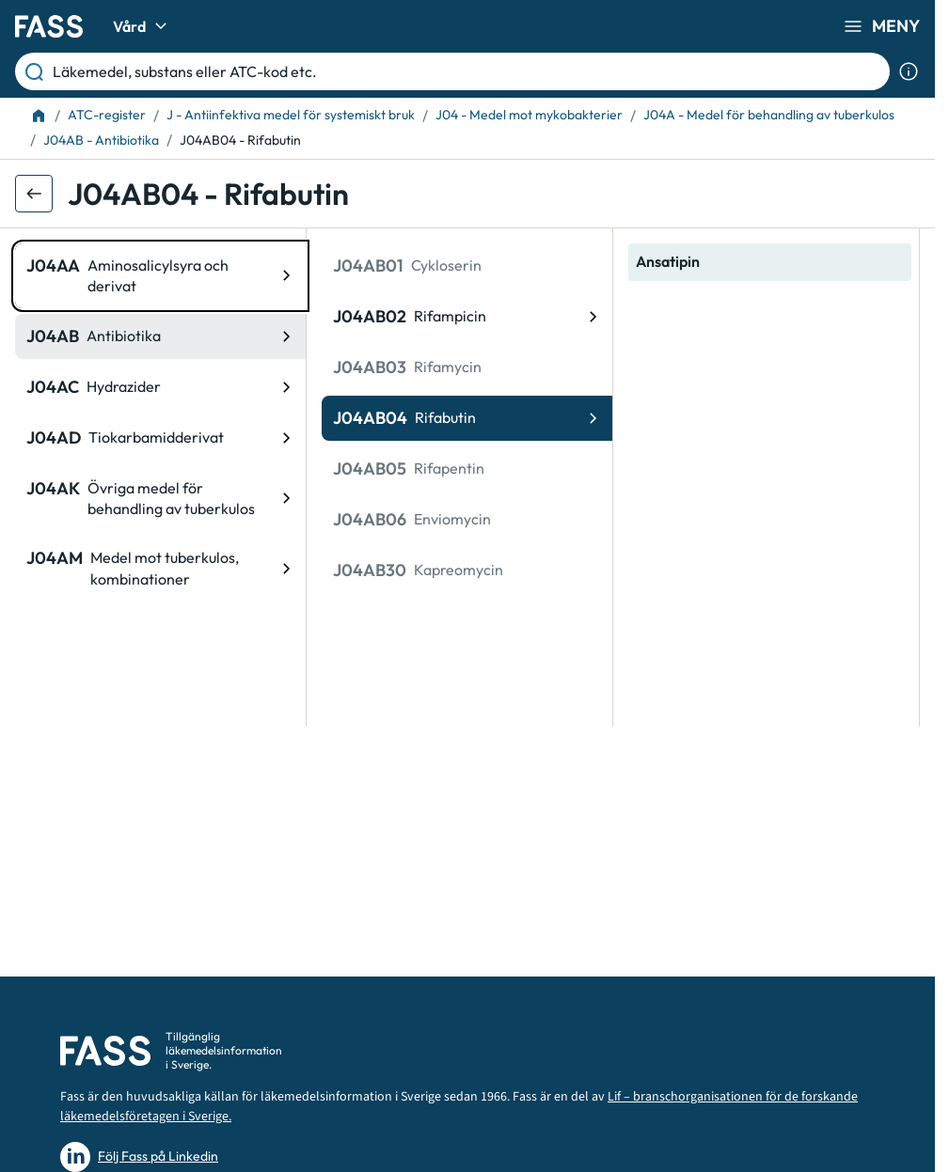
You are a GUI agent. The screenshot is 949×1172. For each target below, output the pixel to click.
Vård (142, 26)
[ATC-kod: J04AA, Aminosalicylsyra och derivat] (160, 275)
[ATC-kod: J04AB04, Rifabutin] (467, 418)
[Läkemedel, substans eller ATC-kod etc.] (467, 71)
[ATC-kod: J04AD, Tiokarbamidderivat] (160, 438)
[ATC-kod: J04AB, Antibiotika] (160, 336)
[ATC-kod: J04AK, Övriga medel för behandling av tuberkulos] (160, 498)
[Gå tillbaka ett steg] (34, 193)
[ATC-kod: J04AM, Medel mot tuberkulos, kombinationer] (160, 568)
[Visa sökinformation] (908, 71)
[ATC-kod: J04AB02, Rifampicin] (467, 316)
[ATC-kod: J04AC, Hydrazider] (160, 387)
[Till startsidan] (38, 115)
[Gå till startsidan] (49, 26)
